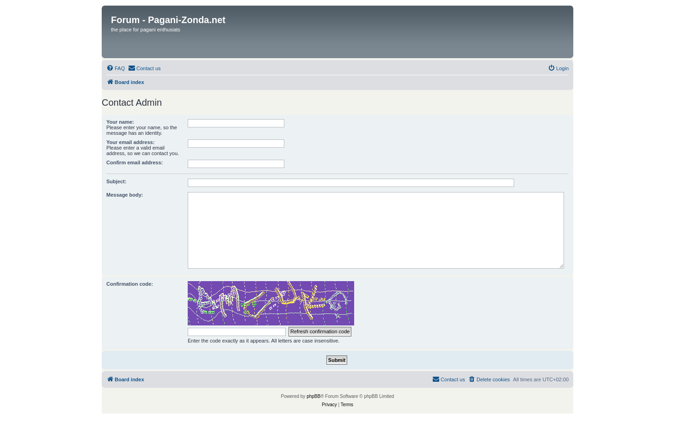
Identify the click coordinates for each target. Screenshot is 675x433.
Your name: (120, 122)
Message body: (124, 195)
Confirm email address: (134, 162)
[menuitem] (115, 68)
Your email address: (130, 142)
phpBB (313, 396)
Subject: (116, 181)
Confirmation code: (129, 284)
